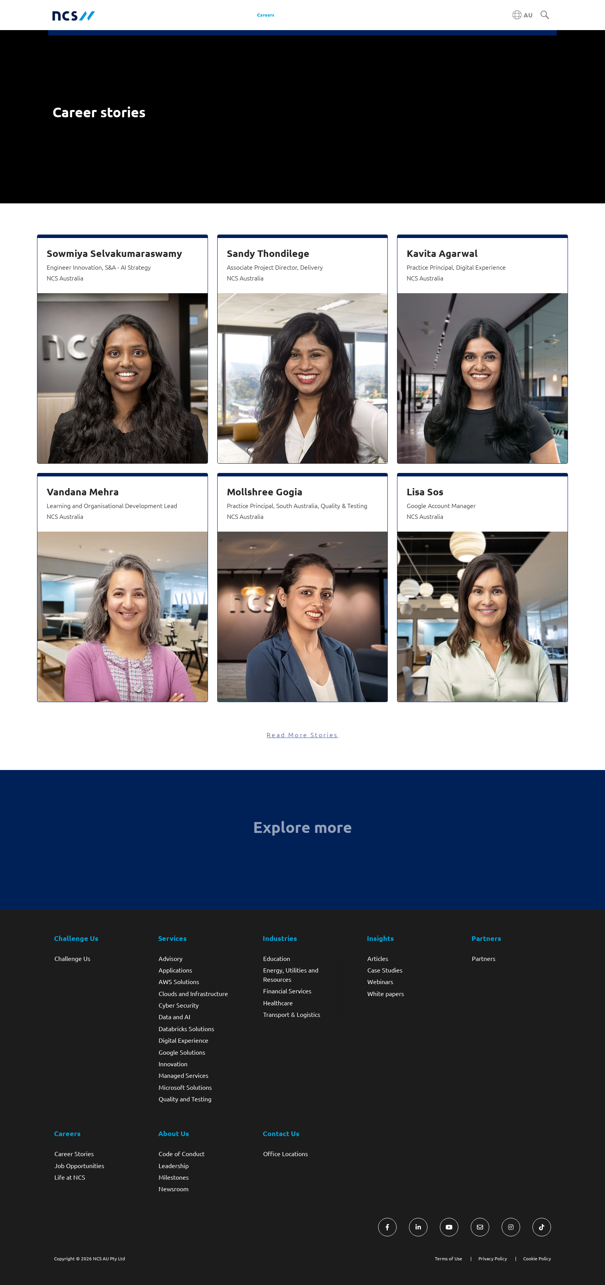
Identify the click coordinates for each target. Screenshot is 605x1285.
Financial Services (287, 991)
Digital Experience (183, 1040)
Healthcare (278, 1002)
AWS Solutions (179, 981)
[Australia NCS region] (522, 15)
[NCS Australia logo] (73, 15)
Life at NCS (69, 1177)
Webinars (380, 981)
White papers (385, 993)
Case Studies (384, 970)
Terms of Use (448, 1258)
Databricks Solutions (186, 1028)
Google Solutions (182, 1052)
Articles (377, 958)
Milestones (174, 1177)
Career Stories (74, 1153)
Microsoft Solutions (185, 1087)
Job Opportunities (79, 1165)
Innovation (173, 1063)
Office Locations (285, 1153)
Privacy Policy (492, 1258)
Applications (175, 970)
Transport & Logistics (291, 1014)
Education (276, 958)
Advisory (171, 958)
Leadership (174, 1165)
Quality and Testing (185, 1099)
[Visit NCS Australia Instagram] (511, 1227)
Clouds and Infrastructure (193, 993)
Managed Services (183, 1075)
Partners (483, 958)
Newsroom (174, 1188)
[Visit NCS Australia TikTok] (541, 1227)
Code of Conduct (181, 1153)
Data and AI (174, 1016)
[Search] (545, 15)
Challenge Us (72, 958)
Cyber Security (179, 1005)
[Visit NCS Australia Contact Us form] (480, 1227)
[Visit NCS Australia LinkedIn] (418, 1227)
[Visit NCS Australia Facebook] (387, 1227)
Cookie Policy (537, 1258)
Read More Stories (302, 734)
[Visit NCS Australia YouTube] (449, 1227)
